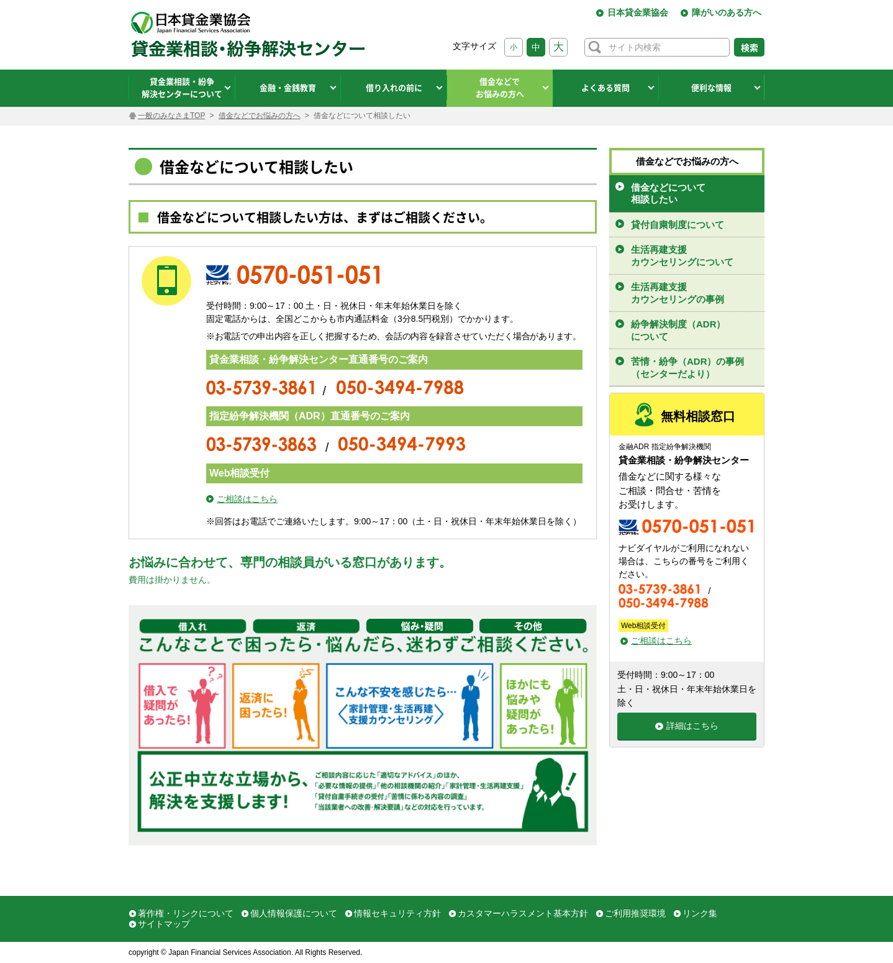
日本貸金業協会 (637, 12)
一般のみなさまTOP (171, 115)
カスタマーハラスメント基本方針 (523, 913)
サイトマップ (164, 924)
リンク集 (699, 913)
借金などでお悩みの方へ (260, 115)
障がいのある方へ (726, 12)
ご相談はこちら (247, 499)
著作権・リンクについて (185, 913)
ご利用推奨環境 (635, 913)
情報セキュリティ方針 (397, 913)
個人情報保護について (293, 913)
